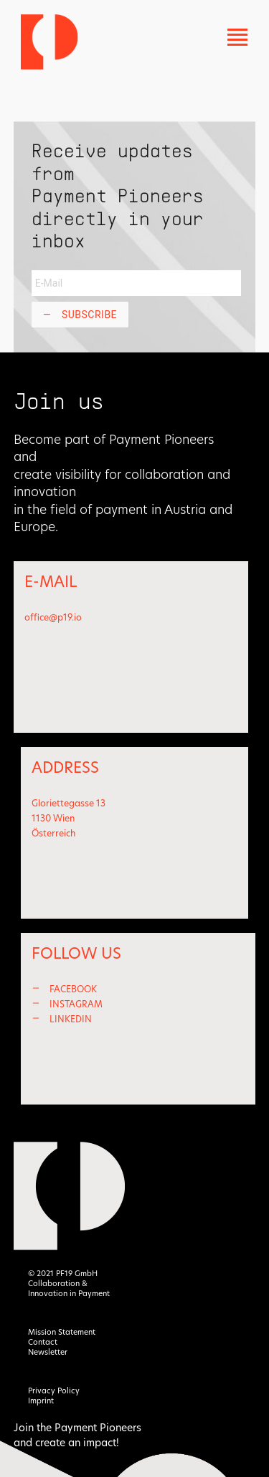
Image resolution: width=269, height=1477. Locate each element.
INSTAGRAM (76, 1004)
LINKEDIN (70, 1019)
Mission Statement (61, 1332)
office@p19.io (53, 617)
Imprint (41, 1401)
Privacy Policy (54, 1390)
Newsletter (47, 1352)
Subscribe (80, 314)
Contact (42, 1342)
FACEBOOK (73, 989)
